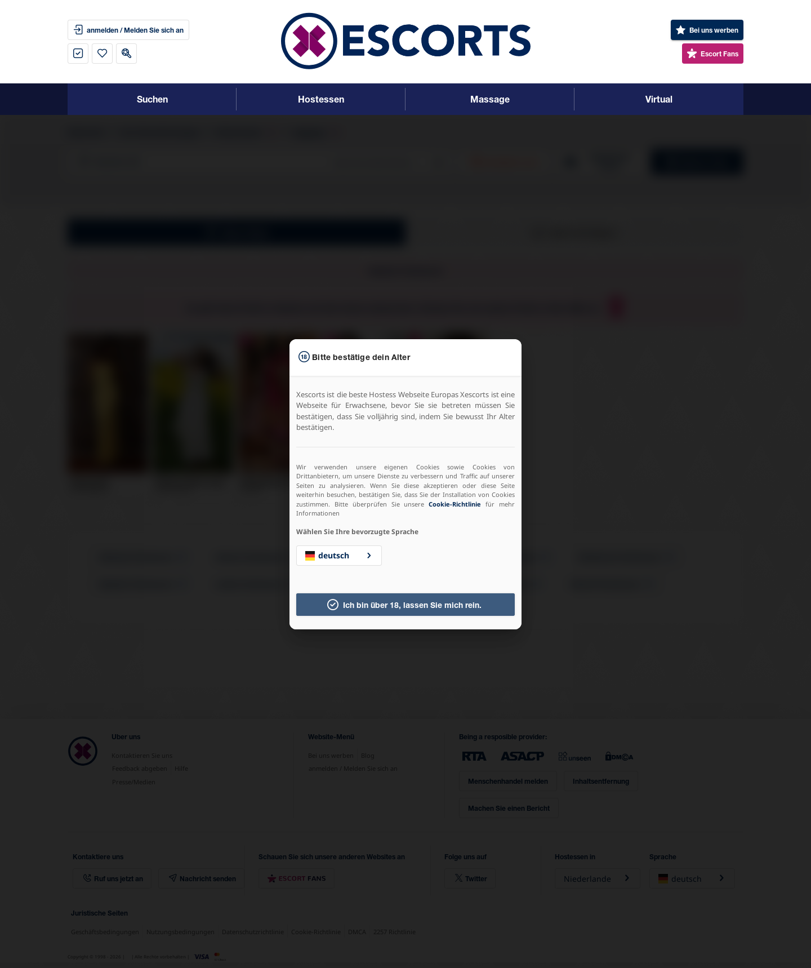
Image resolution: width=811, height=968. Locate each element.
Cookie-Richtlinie (455, 504)
